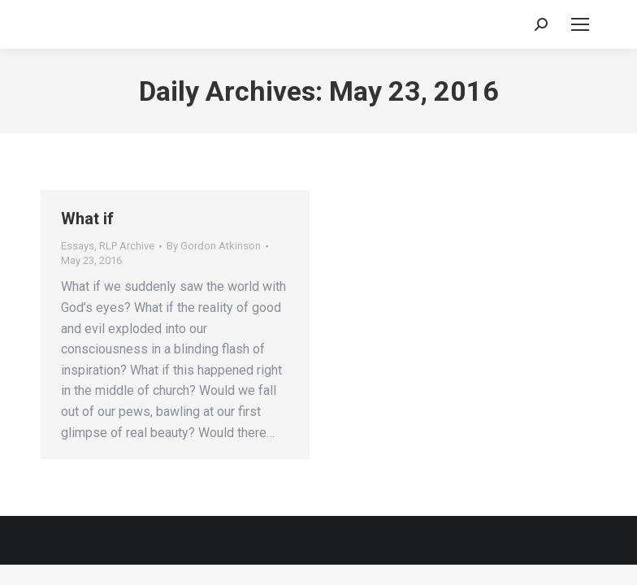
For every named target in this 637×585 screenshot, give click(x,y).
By (214, 246)
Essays (77, 246)
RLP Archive (126, 246)
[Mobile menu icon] (580, 24)
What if (87, 218)
